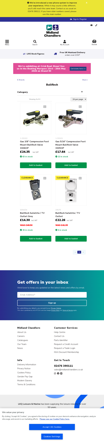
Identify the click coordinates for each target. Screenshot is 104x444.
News (20, 348)
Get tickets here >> (78, 68)
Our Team (21, 344)
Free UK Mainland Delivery (72, 53)
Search (34, 43)
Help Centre (59, 332)
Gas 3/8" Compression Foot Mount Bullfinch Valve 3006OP (34, 145)
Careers (21, 336)
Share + (85, 80)
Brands (22, 80)
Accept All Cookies (52, 427)
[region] (52, 426)
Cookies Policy (24, 372)
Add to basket (35, 165)
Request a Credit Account (66, 344)
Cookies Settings (52, 436)
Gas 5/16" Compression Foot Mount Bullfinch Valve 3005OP (70, 145)
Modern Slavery (24, 380)
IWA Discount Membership (66, 352)
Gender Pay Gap (25, 376)
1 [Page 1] (79, 252)
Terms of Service (68, 310)
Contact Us (59, 336)
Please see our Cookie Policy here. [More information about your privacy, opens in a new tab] (55, 419)
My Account (64, 43)
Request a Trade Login (64, 348)
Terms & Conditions (26, 384)
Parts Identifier (61, 340)
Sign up (52, 302)
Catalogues (22, 340)
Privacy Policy (55, 310)
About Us (21, 332)
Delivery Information (26, 364)
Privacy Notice (56, 308)
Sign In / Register (80, 19)
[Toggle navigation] (7, 42)
